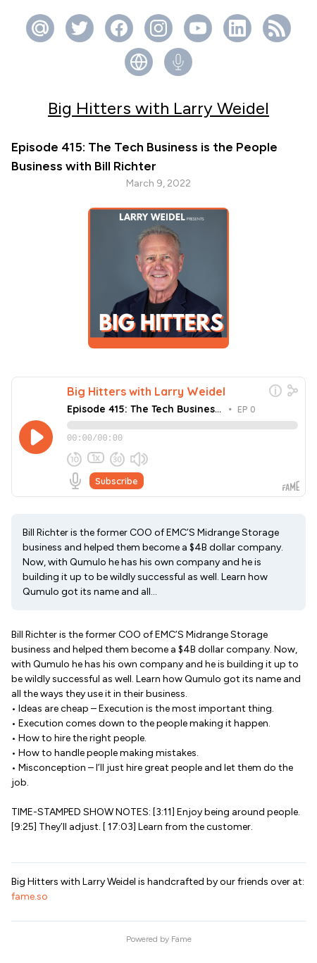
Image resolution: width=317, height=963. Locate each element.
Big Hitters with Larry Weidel (158, 108)
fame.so (29, 903)
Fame (181, 945)
